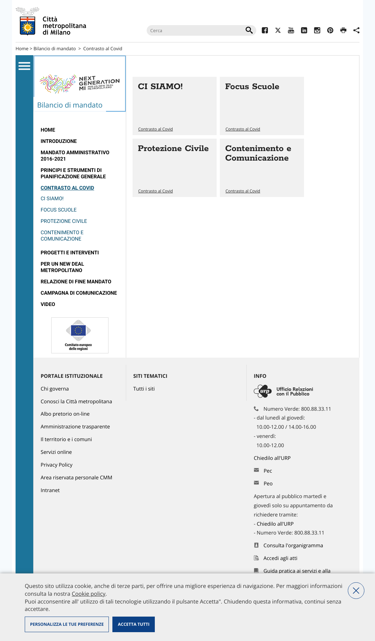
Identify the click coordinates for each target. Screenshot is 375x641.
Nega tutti (356, 590)
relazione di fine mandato (76, 282)
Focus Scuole (59, 210)
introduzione (59, 141)
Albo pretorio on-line (65, 414)
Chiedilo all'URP (273, 458)
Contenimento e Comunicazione (62, 236)
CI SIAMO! (52, 199)
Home (22, 48)
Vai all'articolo (175, 106)
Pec (268, 471)
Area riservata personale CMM (76, 477)
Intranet (50, 490)
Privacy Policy (56, 465)
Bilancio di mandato (55, 48)
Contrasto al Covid (102, 48)
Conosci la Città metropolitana (76, 401)
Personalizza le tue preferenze (67, 624)
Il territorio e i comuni (66, 439)
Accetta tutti (133, 624)
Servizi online (56, 452)
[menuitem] (80, 130)
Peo (268, 483)
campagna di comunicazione (79, 293)
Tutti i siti (144, 389)
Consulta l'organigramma (293, 545)
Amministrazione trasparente (75, 426)
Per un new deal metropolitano (62, 267)
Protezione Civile (64, 221)
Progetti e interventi (70, 253)
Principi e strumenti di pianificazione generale (73, 173)
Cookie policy (88, 593)
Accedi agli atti (281, 558)
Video (48, 304)
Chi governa (55, 389)
